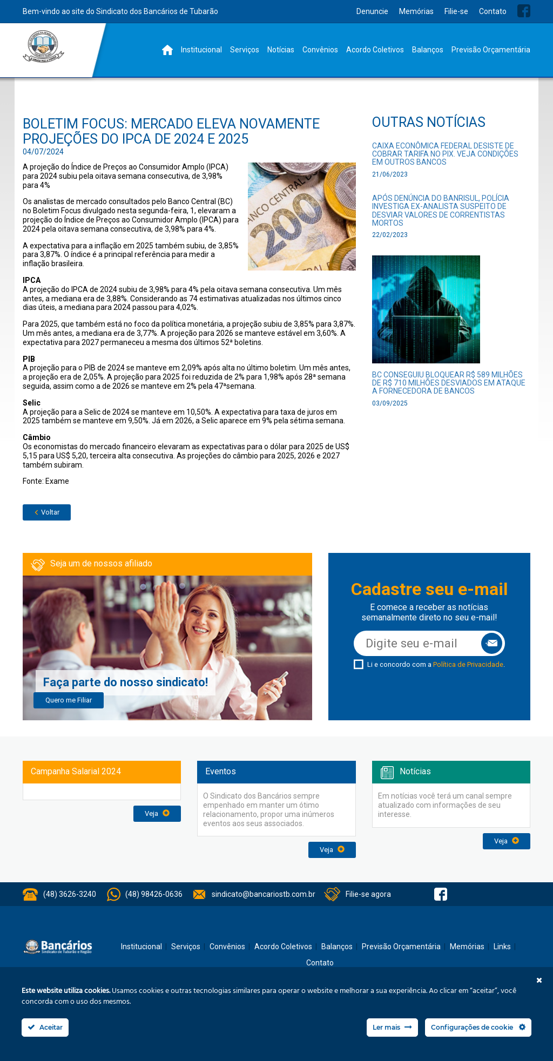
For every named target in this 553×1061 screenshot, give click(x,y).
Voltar (46, 512)
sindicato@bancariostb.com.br (263, 894)
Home (167, 50)
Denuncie (372, 11)
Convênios (320, 49)
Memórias (416, 11)
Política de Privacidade (468, 664)
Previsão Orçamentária (490, 49)
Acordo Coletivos (375, 49)
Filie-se (456, 11)
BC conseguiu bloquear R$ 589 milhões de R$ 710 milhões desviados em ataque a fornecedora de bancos (448, 383)
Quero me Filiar (68, 700)
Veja (157, 813)
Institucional (201, 49)
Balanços (427, 49)
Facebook (523, 10)
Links (502, 946)
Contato (493, 11)
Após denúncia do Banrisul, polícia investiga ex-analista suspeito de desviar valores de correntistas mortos (440, 210)
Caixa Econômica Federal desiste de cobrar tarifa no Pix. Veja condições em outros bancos (445, 154)
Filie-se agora (368, 894)
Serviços (244, 49)
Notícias (280, 49)
